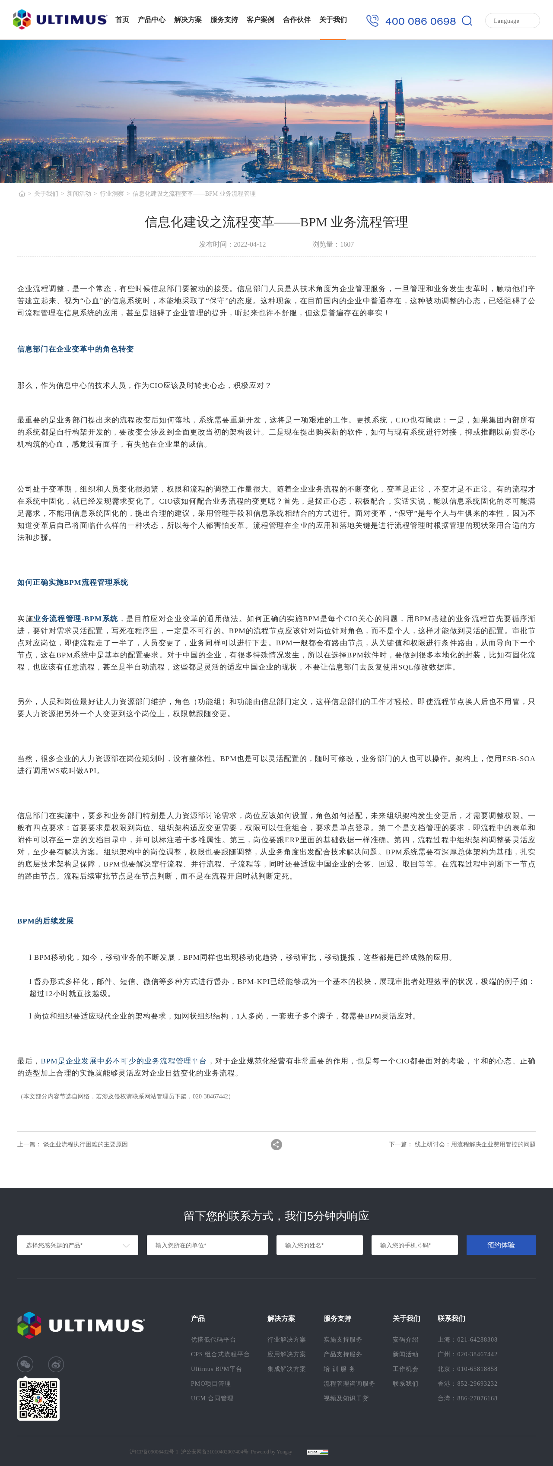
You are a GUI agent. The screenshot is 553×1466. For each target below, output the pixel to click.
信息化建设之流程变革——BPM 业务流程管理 (194, 193)
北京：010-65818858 (468, 1369)
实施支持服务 (343, 1339)
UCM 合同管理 (212, 1398)
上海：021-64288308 (468, 1339)
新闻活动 (79, 193)
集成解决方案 (286, 1369)
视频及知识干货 (346, 1398)
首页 (122, 19)
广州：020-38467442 (468, 1354)
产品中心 (151, 19)
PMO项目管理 (211, 1383)
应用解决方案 (286, 1354)
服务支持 (224, 19)
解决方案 (188, 19)
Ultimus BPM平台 (216, 1369)
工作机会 (406, 1369)
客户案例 (260, 19)
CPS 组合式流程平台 (220, 1354)
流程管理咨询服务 (349, 1383)
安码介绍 (406, 1339)
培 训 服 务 (340, 1369)
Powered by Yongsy (271, 1451)
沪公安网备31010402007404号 (214, 1451)
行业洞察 (112, 193)
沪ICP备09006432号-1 (154, 1451)
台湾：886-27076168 (468, 1398)
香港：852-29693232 (468, 1383)
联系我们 (406, 1383)
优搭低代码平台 (213, 1339)
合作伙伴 (297, 19)
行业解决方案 (286, 1339)
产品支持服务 (343, 1354)
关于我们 (333, 19)
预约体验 (501, 1245)
